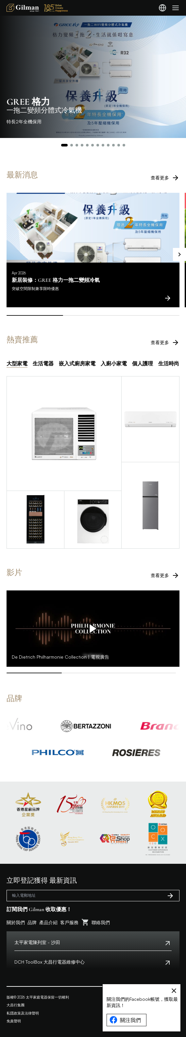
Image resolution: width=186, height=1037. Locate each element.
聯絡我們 (101, 922)
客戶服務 (69, 922)
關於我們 (16, 922)
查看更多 (165, 178)
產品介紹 (48, 922)
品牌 (32, 922)
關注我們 (125, 1020)
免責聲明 (14, 1021)
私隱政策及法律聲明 (23, 1013)
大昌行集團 (16, 1005)
